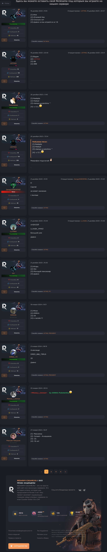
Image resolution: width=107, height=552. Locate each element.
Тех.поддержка (42, 531)
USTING (83, 11)
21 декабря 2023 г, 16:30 (39, 263)
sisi (13, 21)
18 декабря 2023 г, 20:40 (39, 53)
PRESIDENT (52, 333)
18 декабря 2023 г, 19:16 (39, 11)
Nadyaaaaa (13, 105)
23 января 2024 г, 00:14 (39, 388)
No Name (46, 41)
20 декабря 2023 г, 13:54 (39, 136)
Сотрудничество (18, 546)
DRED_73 (13, 357)
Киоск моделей (14, 534)
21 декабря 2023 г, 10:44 (39, 221)
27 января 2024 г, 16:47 (39, 430)
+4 (43, 512)
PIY (50, 291)
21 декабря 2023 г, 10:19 (39, 179)
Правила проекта (14, 538)
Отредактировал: (74, 11)
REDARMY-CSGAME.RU (27, 480)
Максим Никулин (13, 440)
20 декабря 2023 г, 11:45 (39, 94)
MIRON (13, 315)
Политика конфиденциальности (20, 531)
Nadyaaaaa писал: (39, 142)
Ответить (17, 40)
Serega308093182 (13, 190)
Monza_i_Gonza (13, 399)
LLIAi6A (13, 231)
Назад (7, 3)
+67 (81, 512)
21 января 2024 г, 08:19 (39, 346)
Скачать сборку (43, 538)
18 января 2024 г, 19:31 (39, 304)
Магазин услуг (42, 534)
